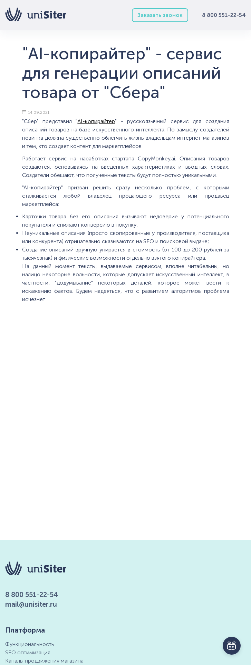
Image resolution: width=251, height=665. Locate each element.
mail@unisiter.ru (31, 604)
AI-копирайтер (96, 121)
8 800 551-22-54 (224, 15)
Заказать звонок (160, 15)
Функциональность (29, 644)
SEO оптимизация (27, 652)
